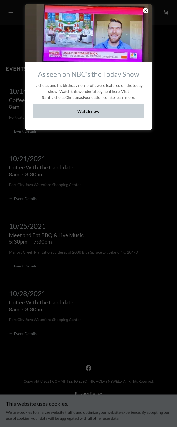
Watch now (88, 111)
